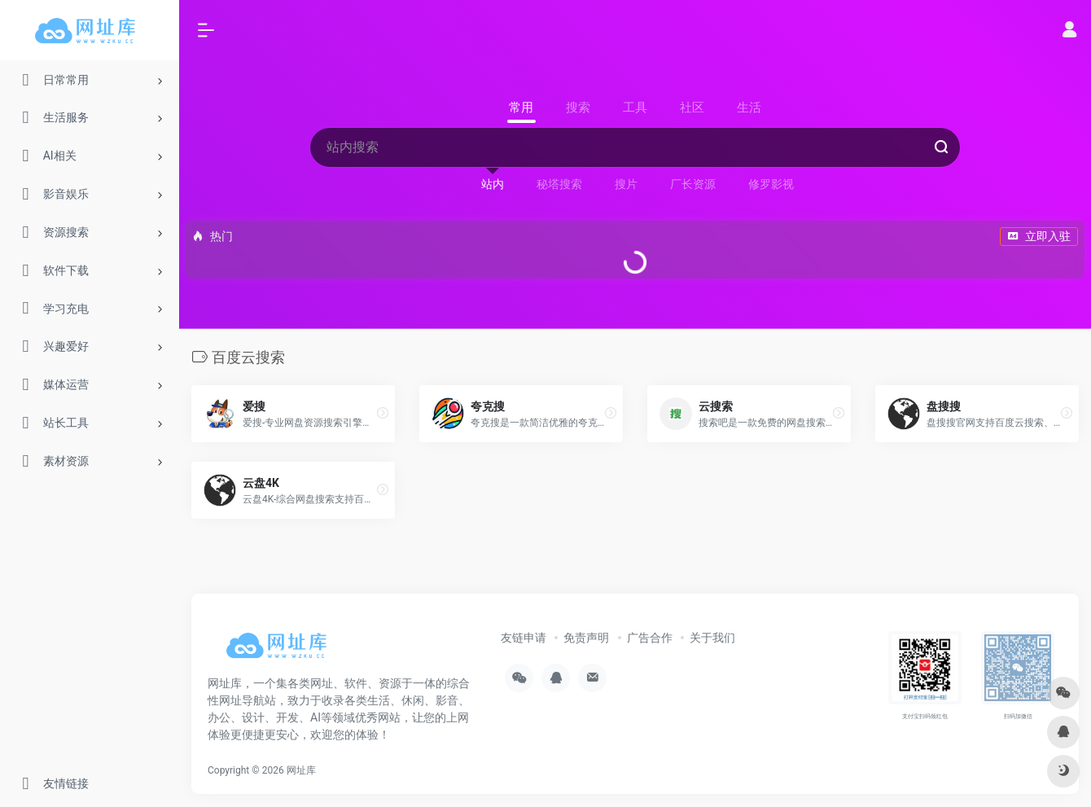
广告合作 (650, 637)
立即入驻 (1039, 236)
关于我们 (712, 637)
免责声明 (586, 637)
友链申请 (523, 637)
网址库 (301, 770)
